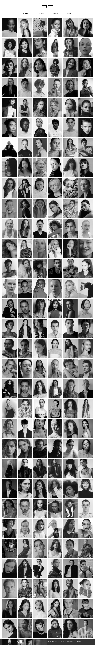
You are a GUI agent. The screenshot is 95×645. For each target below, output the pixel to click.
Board (26, 14)
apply (69, 13)
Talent (41, 13)
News (55, 13)
